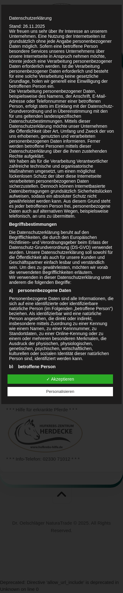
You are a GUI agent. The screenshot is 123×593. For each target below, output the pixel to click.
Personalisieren (60, 391)
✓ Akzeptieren (60, 379)
